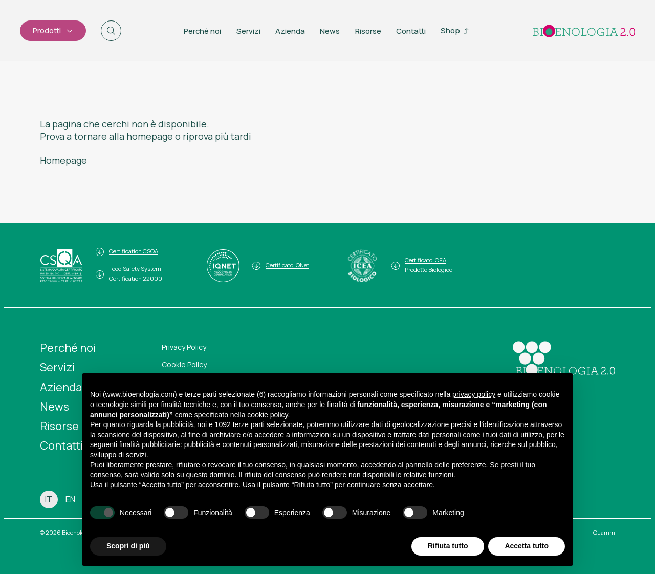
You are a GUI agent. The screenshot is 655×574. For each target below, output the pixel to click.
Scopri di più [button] (128, 546)
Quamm (604, 532)
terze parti (249, 424)
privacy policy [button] (473, 394)
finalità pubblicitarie (149, 444)
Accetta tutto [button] (527, 546)
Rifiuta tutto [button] (448, 546)
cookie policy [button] (267, 415)
